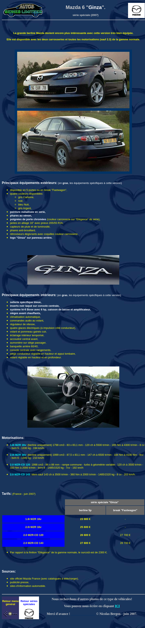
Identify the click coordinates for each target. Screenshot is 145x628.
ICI (117, 606)
